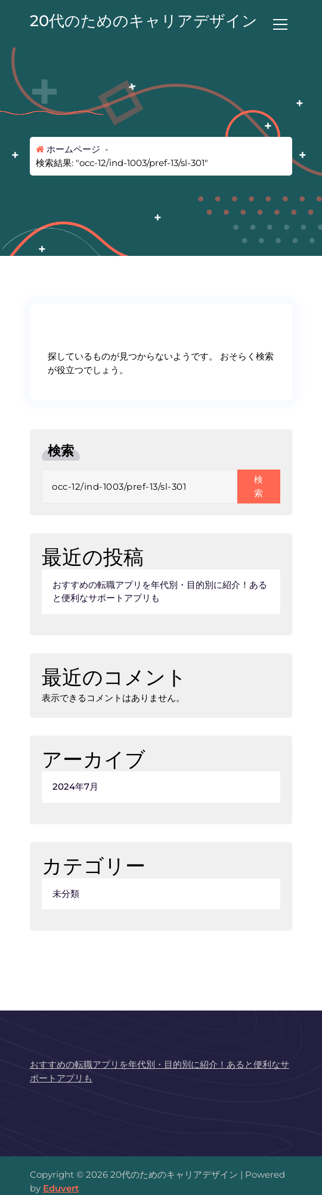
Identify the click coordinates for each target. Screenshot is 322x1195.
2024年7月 (75, 786)
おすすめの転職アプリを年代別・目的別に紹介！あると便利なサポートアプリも (159, 591)
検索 (61, 451)
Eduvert (61, 1188)
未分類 (65, 893)
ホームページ (68, 149)
